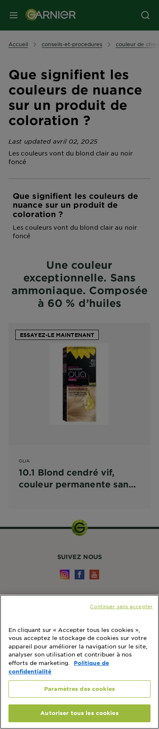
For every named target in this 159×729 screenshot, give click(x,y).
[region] (79, 662)
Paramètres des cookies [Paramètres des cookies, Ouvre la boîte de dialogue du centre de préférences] (79, 688)
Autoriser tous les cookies (79, 713)
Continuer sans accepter (121, 606)
